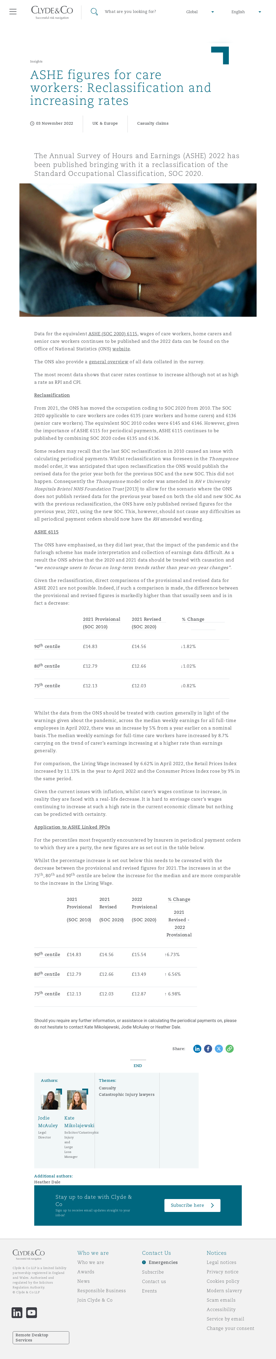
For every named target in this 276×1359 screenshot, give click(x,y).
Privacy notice (223, 1271)
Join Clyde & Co (95, 1300)
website (121, 349)
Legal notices (222, 1262)
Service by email (225, 1319)
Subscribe (153, 1272)
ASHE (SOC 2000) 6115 (113, 334)
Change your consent (230, 1328)
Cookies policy (223, 1281)
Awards (86, 1271)
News (83, 1281)
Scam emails (221, 1300)
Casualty (107, 1088)
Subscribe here (187, 1205)
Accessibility (221, 1309)
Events (149, 1291)
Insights (36, 61)
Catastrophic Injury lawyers (126, 1094)
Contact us (154, 1281)
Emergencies (163, 1262)
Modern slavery (224, 1290)
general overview (109, 362)
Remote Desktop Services (32, 1338)
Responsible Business (101, 1290)
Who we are (90, 1262)
